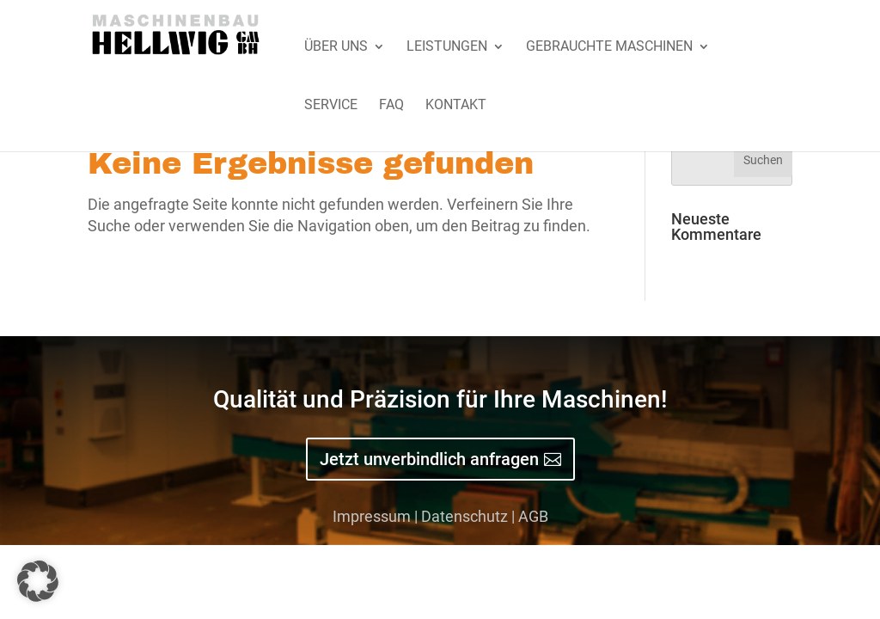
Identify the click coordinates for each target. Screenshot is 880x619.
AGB (533, 516)
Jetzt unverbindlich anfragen (429, 459)
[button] (38, 581)
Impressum (372, 516)
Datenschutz (464, 516)
